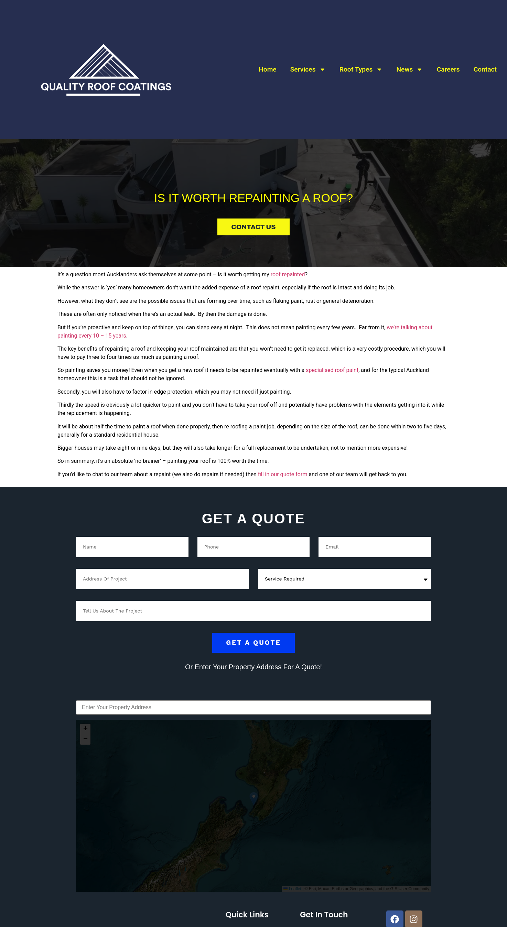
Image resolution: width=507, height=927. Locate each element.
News (410, 61)
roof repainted (288, 274)
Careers (448, 61)
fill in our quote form (283, 474)
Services (308, 61)
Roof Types (361, 61)
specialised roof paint (332, 370)
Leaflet (292, 888)
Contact (485, 61)
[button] (253, 799)
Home (267, 61)
